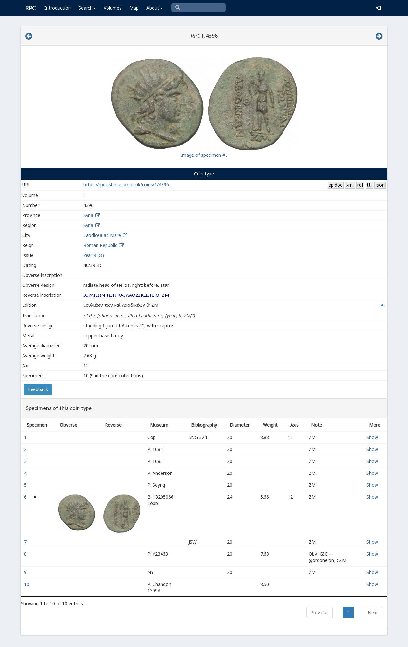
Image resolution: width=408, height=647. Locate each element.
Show (372, 437)
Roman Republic (100, 245)
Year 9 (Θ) (93, 255)
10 (27, 584)
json (380, 185)
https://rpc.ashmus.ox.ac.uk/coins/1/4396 (126, 185)
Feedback (38, 389)
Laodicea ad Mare (102, 235)
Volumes (113, 8)
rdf (360, 185)
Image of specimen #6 (204, 155)
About (154, 8)
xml (350, 185)
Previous (320, 612)
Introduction (57, 8)
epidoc (335, 185)
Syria (88, 215)
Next (373, 612)
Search (87, 8)
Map (134, 8)
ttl (369, 185)
